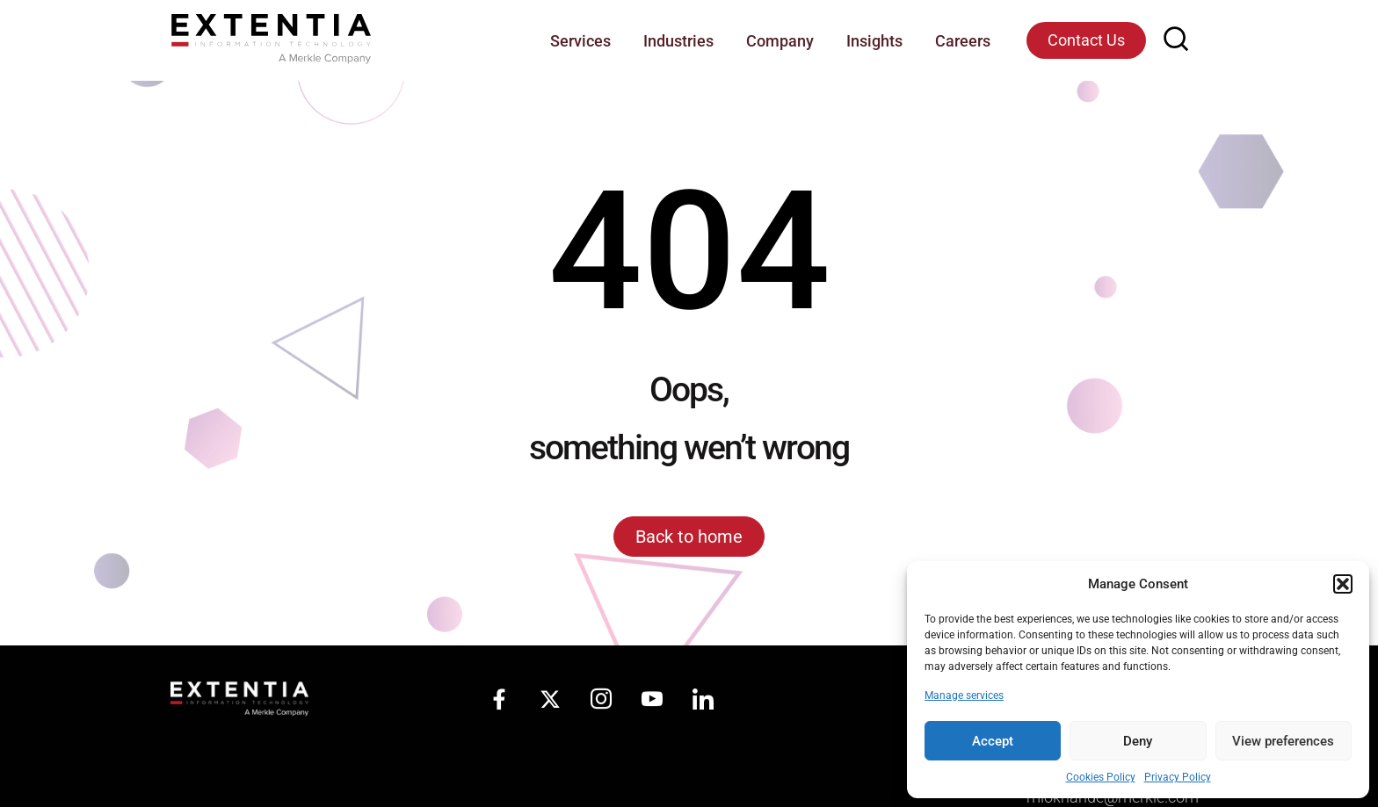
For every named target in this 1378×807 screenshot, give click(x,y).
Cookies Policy (1100, 777)
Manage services (964, 695)
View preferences (1283, 741)
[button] (1343, 584)
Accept (992, 741)
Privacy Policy (1177, 777)
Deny (1137, 741)
